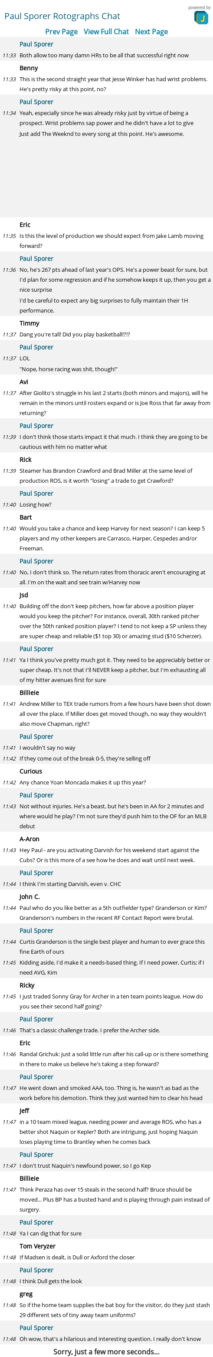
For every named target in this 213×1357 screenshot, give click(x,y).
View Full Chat (106, 31)
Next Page (151, 31)
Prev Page (61, 31)
